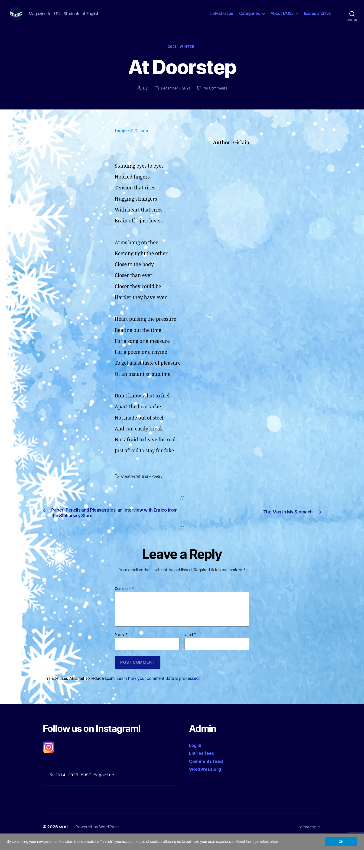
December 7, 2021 (175, 96)
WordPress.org (206, 779)
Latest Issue (221, 16)
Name (121, 645)
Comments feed (208, 771)
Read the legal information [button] (257, 841)
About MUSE (282, 16)
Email (190, 645)
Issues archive (317, 16)
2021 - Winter (182, 55)
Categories (249, 16)
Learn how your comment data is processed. (158, 688)
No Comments (216, 96)
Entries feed (203, 763)
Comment (124, 599)
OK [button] (341, 841)
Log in (196, 755)
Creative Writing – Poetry (142, 484)
